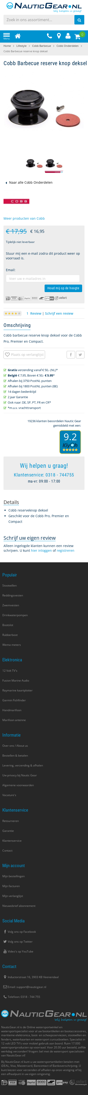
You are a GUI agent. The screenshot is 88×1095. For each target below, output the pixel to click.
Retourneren (10, 821)
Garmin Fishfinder (14, 700)
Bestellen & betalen (15, 756)
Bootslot (7, 625)
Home (7, 46)
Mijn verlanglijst (12, 896)
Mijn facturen (11, 886)
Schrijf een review (59, 313)
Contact (7, 851)
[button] (34, 164)
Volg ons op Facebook (19, 932)
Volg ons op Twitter (17, 942)
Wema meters (11, 645)
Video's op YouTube (17, 951)
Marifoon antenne (14, 720)
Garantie (8, 831)
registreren (65, 550)
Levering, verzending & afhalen (22, 765)
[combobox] (44, 20)
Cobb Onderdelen (68, 46)
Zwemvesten (10, 605)
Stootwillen (9, 585)
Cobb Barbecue (41, 46)
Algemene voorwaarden (18, 785)
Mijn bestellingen (13, 876)
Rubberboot (10, 635)
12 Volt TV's (9, 671)
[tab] (11, 502)
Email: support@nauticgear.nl (24, 987)
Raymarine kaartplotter (17, 690)
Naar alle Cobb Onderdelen (31, 182)
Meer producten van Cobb (24, 218)
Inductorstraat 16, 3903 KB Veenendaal (30, 977)
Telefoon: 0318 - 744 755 (21, 997)
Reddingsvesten (12, 595)
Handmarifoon (11, 710)
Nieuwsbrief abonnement (18, 906)
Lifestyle (21, 46)
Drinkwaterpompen (15, 615)
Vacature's (9, 795)
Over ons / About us (15, 746)
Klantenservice (12, 841)
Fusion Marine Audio (15, 680)
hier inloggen (41, 550)
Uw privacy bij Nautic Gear (19, 775)
